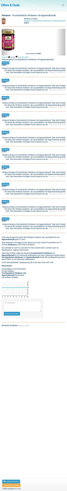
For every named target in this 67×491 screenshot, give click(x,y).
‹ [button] (6, 30)
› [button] (60, 30)
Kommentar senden (12, 468)
